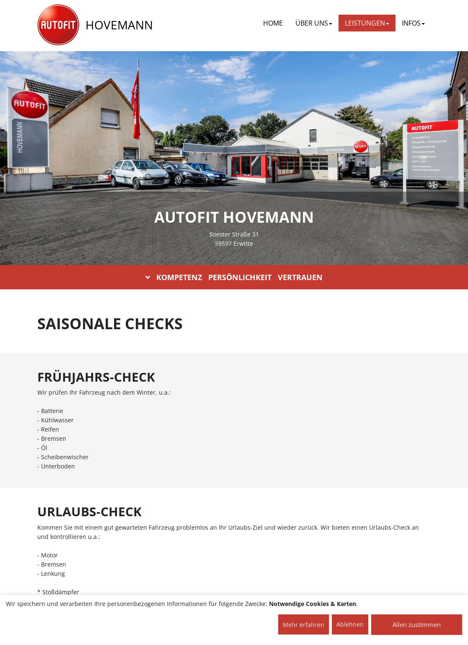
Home (273, 23)
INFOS (413, 23)
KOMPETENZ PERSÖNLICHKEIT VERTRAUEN (234, 277)
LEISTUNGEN (367, 23)
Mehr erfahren (303, 625)
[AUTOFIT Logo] (58, 25)
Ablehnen (350, 624)
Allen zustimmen (417, 624)
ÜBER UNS (313, 23)
